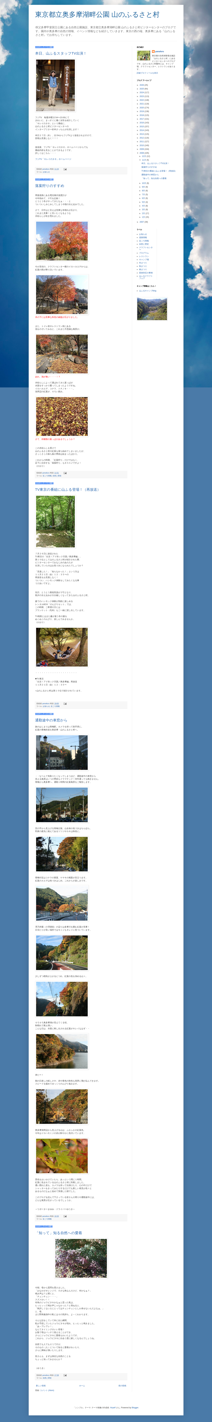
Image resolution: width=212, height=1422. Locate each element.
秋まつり (143, 266)
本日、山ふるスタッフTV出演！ (61, 53)
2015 (142, 126)
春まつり (143, 269)
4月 (143, 206)
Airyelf (112, 1408)
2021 (142, 104)
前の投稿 (122, 1386)
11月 (144, 160)
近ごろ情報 (47, 476)
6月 (143, 198)
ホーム (82, 1386)
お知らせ (46, 172)
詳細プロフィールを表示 (147, 73)
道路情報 (143, 237)
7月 (143, 194)
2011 (142, 141)
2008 (142, 153)
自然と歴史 (57, 476)
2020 (142, 108)
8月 (143, 191)
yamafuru (159, 51)
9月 (143, 187)
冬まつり (143, 263)
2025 (142, 89)
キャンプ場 (144, 259)
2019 (142, 111)
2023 (142, 96)
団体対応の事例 (146, 273)
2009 (142, 149)
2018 (142, 115)
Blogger (135, 1408)
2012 (142, 138)
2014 (142, 130)
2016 (142, 123)
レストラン (144, 256)
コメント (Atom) (47, 1390)
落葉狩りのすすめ (49, 186)
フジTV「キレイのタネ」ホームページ (53, 159)
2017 (142, 119)
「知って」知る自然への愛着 (58, 1233)
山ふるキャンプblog (147, 291)
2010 (142, 145)
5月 (143, 202)
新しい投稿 (41, 1386)
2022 (142, 100)
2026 (142, 85)
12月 (144, 156)
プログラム (144, 253)
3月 (143, 209)
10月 (144, 183)
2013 (142, 134)
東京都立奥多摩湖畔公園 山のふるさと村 (97, 14)
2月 (143, 213)
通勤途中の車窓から (51, 720)
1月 (143, 217)
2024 (142, 92)
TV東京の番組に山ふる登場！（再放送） (68, 490)
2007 (142, 222)
